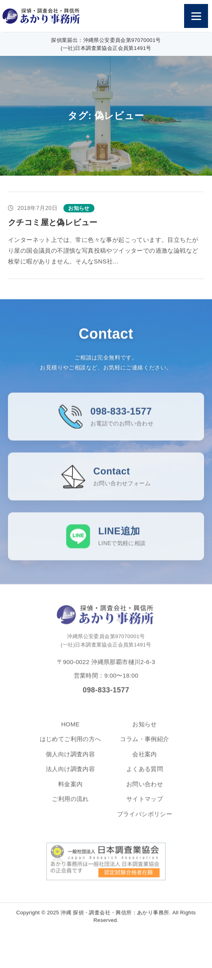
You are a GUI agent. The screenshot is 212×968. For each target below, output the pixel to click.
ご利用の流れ (70, 807)
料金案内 (70, 792)
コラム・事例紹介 (144, 747)
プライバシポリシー (145, 822)
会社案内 (144, 762)
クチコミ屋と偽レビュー (52, 222)
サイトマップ (144, 807)
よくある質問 (144, 777)
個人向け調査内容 (70, 762)
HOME (70, 732)
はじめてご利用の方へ (70, 747)
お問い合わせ (144, 792)
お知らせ (144, 732)
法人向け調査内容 (70, 777)
